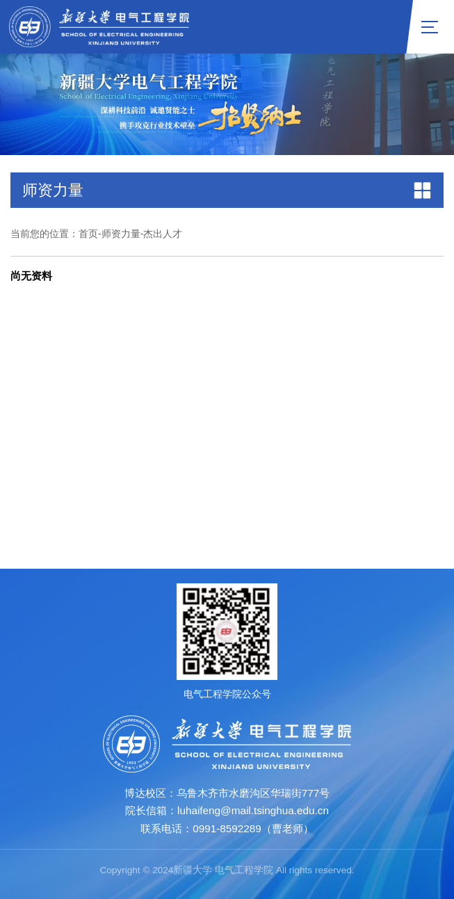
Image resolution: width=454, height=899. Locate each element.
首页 (88, 233)
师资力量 (121, 233)
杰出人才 (162, 233)
